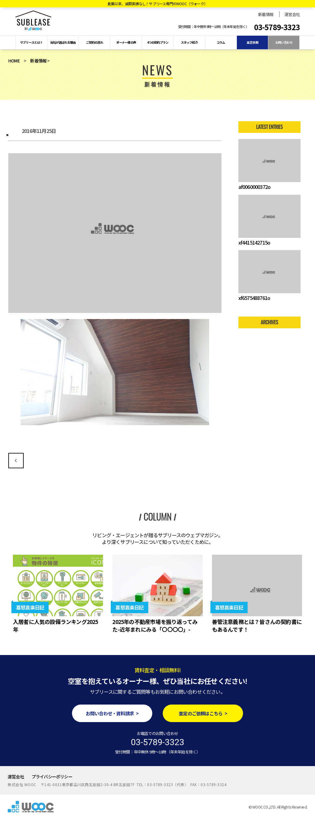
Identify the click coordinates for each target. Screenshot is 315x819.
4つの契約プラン (158, 42)
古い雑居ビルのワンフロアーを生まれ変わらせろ (16, 460)
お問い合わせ (283, 42)
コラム (221, 42)
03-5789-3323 (277, 27)
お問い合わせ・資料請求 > (112, 713)
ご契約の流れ (94, 42)
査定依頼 (252, 42)
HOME (14, 61)
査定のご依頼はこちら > (203, 713)
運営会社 (292, 14)
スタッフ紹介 (189, 42)
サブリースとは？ (31, 42)
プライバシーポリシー (52, 776)
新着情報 (265, 14)
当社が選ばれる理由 (63, 42)
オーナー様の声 (126, 42)
